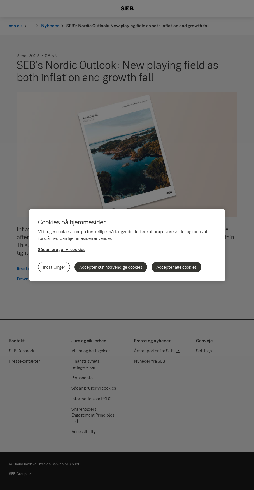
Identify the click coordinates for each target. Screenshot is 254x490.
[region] (127, 245)
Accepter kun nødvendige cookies (110, 267)
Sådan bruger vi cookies (61, 249)
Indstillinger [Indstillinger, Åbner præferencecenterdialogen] (54, 267)
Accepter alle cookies (176, 267)
